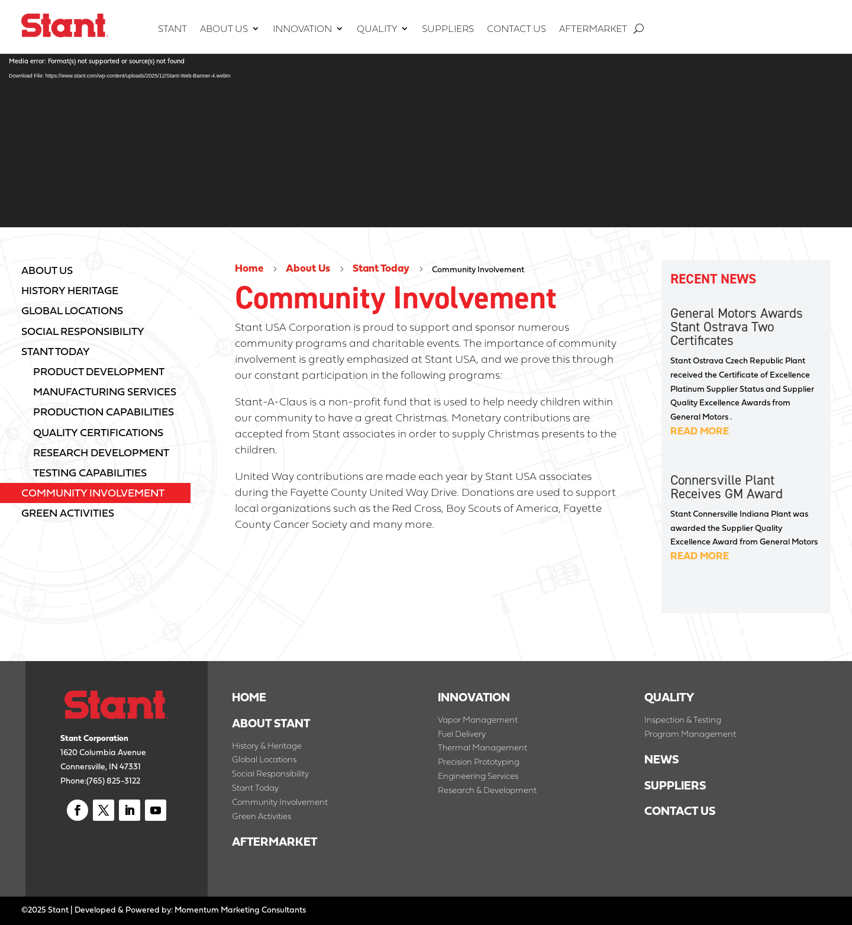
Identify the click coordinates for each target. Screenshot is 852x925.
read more (699, 431)
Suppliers (448, 30)
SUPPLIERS (676, 785)
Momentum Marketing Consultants (240, 909)
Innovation (302, 30)
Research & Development (487, 790)
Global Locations (264, 759)
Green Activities (261, 816)
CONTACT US (679, 811)
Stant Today (381, 268)
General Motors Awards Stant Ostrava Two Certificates (736, 327)
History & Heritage (267, 745)
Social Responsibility (270, 773)
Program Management (690, 733)
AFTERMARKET (274, 841)
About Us (224, 30)
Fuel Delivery (462, 733)
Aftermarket (593, 30)
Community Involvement (280, 801)
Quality (377, 30)
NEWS (661, 759)
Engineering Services (478, 775)
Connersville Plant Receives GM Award (726, 487)
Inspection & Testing (682, 719)
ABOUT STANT (271, 723)
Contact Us (516, 30)
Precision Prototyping (478, 761)
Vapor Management (478, 719)
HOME (249, 697)
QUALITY (669, 697)
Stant (172, 30)
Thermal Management (482, 747)
